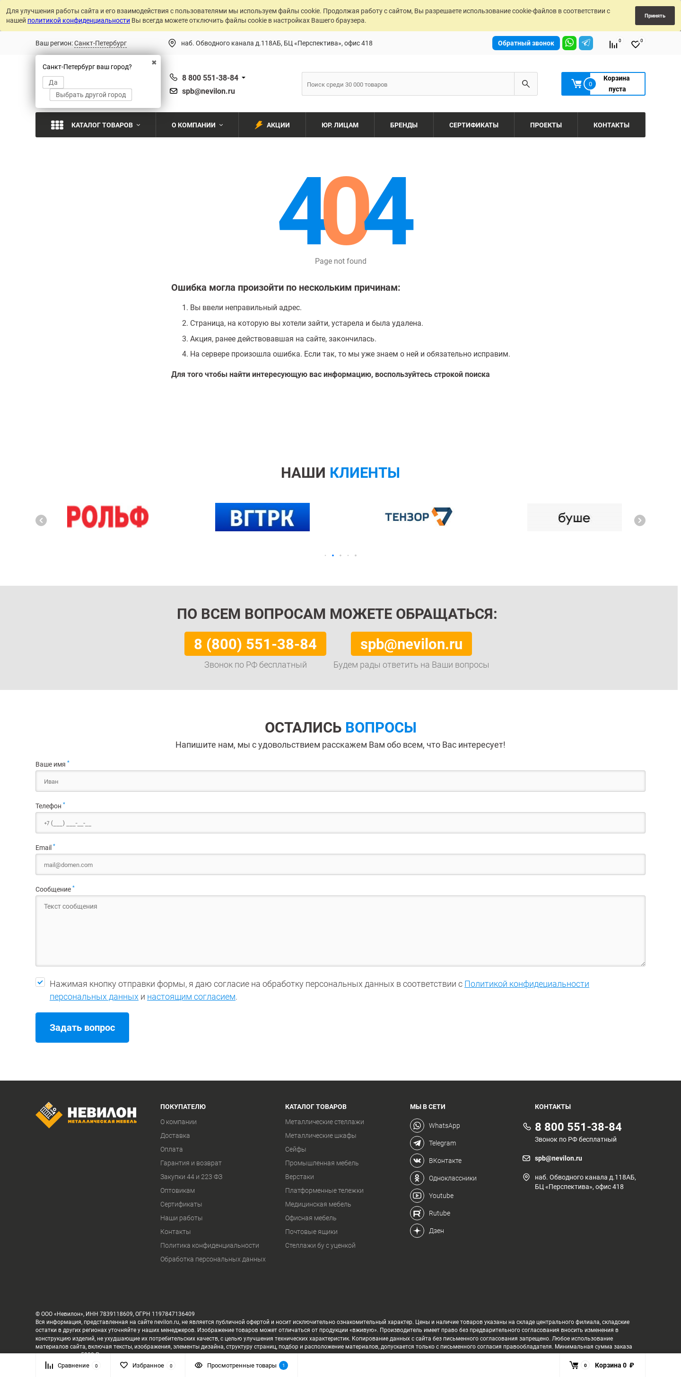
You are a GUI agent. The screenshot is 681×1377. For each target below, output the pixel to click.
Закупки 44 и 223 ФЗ (191, 1176)
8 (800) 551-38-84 (255, 643)
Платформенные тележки (324, 1190)
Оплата (171, 1149)
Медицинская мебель (318, 1204)
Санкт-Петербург (100, 42)
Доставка (175, 1135)
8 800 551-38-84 (210, 77)
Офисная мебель (311, 1218)
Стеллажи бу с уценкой (320, 1245)
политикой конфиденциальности (78, 20)
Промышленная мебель (322, 1163)
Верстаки (299, 1176)
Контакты (175, 1231)
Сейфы (295, 1149)
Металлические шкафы (321, 1135)
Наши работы (181, 1218)
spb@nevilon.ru (208, 91)
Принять (655, 15)
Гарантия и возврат (191, 1163)
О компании (178, 1121)
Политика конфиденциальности (209, 1245)
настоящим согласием (191, 996)
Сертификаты (181, 1204)
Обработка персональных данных (213, 1259)
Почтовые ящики (311, 1231)
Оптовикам (177, 1190)
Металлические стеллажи (324, 1121)
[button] (41, 520)
